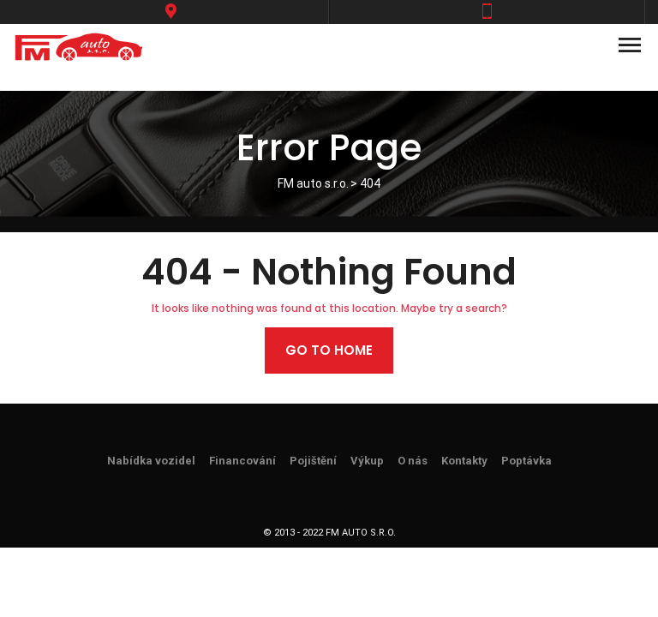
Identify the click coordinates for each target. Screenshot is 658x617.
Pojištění (313, 460)
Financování (242, 460)
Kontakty (464, 460)
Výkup (367, 460)
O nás (413, 460)
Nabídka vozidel (151, 460)
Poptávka (526, 460)
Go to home (329, 350)
